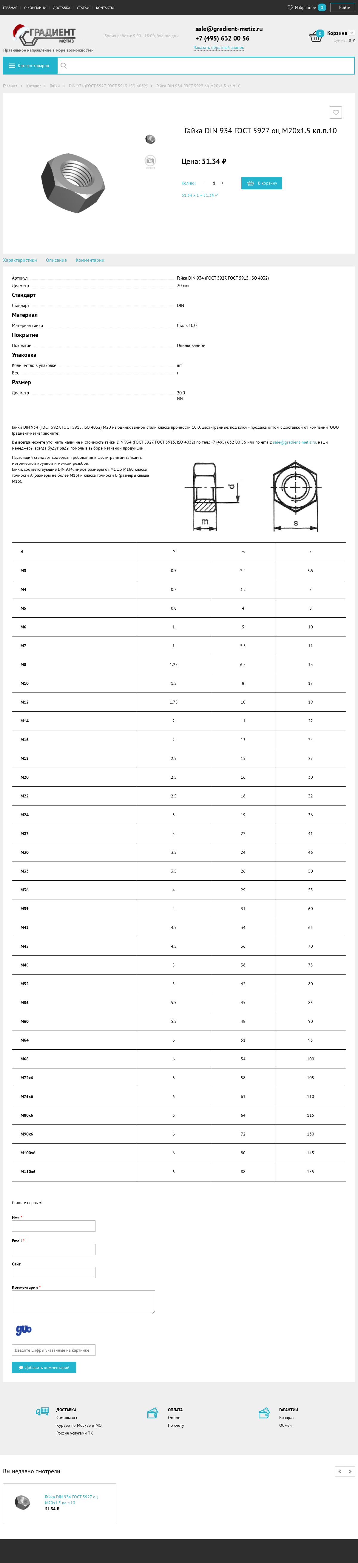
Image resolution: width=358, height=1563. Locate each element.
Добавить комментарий (44, 1367)
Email (18, 1240)
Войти (345, 7)
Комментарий (26, 1287)
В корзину (267, 183)
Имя (17, 1217)
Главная (10, 7)
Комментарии (90, 260)
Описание (56, 260)
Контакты (105, 7)
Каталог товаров (33, 65)
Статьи (83, 7)
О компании (35, 7)
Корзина (337, 33)
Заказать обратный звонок (219, 47)
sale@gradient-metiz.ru (229, 28)
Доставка (61, 7)
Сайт (16, 1264)
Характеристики (20, 260)
